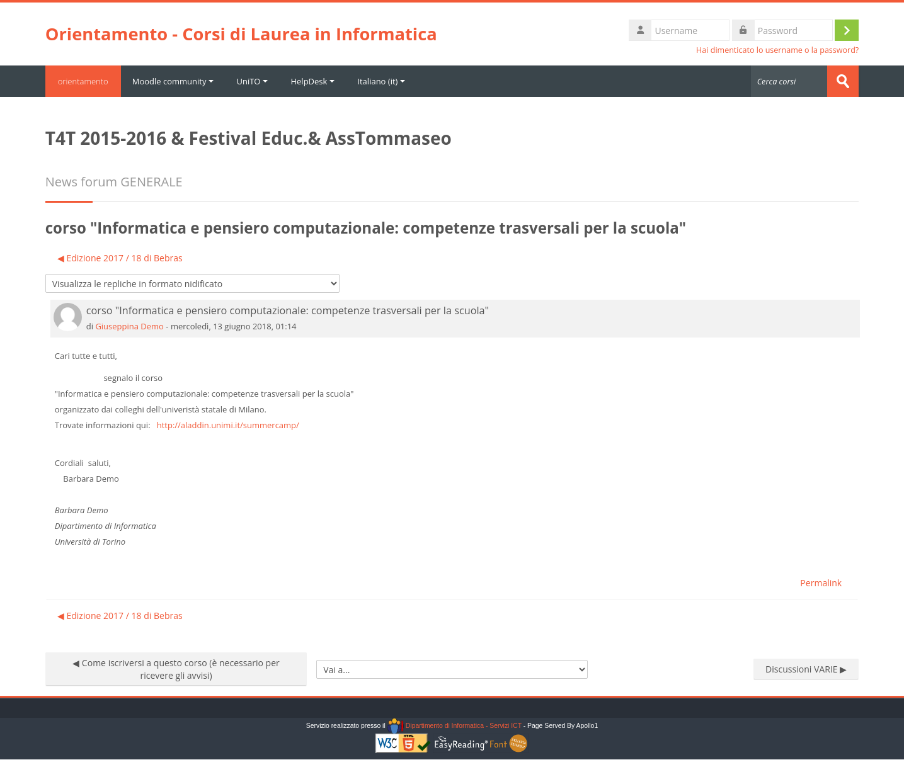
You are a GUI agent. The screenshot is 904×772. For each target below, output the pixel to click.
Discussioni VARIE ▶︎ (806, 669)
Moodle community (173, 81)
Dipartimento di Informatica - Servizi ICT (454, 725)
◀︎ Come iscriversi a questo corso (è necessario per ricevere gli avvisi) (176, 669)
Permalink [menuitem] (821, 583)
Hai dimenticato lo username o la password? (777, 50)
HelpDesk (312, 81)
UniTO (252, 81)
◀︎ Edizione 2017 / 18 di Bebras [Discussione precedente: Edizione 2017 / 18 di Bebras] (120, 258)
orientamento (83, 81)
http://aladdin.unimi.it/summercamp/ (228, 425)
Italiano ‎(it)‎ (381, 81)
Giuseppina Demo (129, 326)
